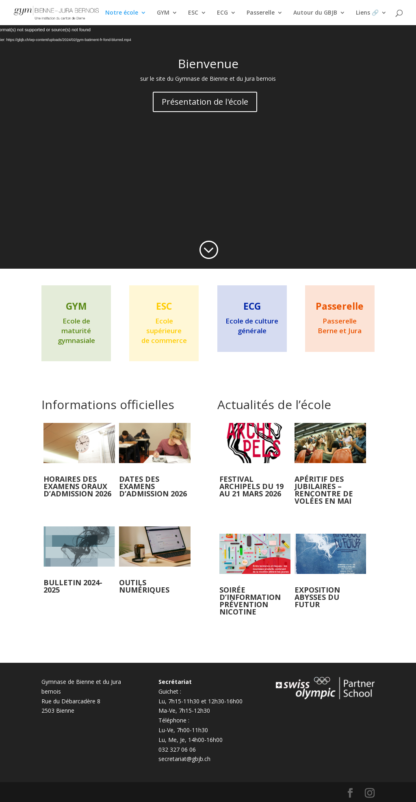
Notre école (121, 13)
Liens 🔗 (367, 13)
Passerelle (261, 13)
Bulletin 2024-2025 (72, 586)
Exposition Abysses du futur (317, 597)
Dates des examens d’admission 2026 (153, 486)
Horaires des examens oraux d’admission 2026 (77, 486)
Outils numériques (144, 586)
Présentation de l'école (205, 101)
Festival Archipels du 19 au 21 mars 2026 (251, 486)
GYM (163, 13)
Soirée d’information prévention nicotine (250, 601)
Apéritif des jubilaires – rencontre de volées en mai (324, 490)
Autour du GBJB (315, 13)
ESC (193, 13)
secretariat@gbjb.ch (184, 759)
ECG (222, 13)
